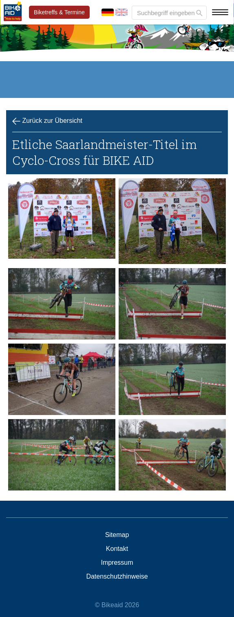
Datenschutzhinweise (117, 576)
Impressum (117, 563)
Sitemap (117, 535)
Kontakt (117, 549)
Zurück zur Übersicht (47, 121)
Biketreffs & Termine (59, 12)
